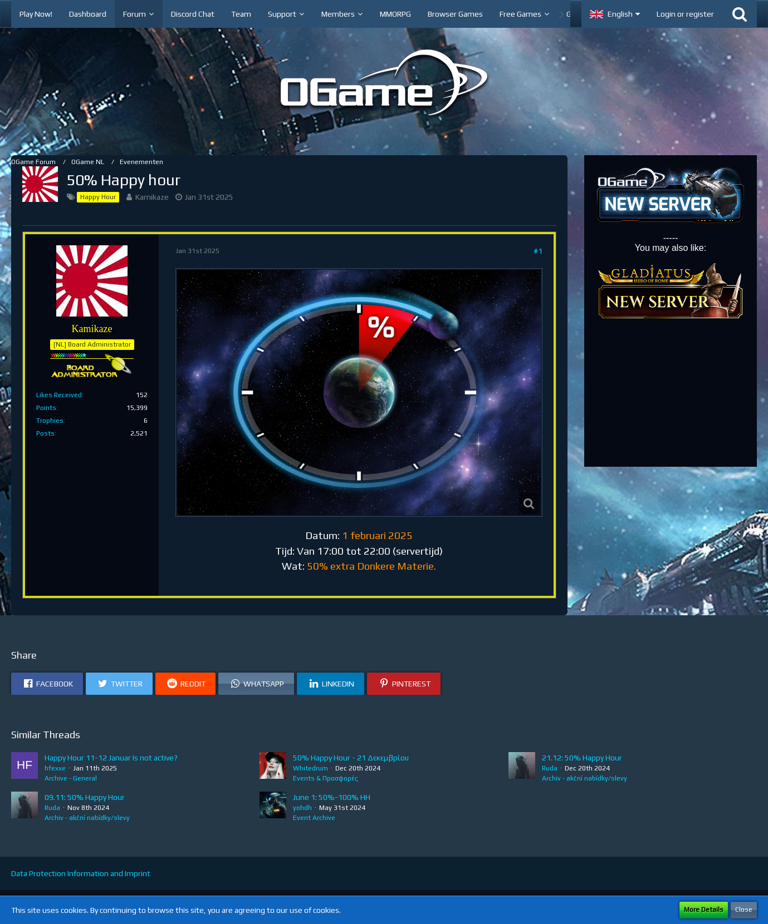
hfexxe (55, 768)
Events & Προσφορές (325, 778)
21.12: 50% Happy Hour (582, 757)
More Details (703, 909)
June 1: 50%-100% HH (331, 797)
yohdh (302, 808)
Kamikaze (152, 196)
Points (46, 408)
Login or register (685, 13)
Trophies (49, 420)
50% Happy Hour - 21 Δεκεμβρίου (351, 757)
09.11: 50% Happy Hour (85, 797)
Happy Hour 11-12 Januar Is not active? (111, 757)
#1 (538, 250)
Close (743, 909)
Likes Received (59, 395)
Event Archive (314, 818)
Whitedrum (310, 768)
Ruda (549, 768)
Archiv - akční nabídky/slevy (584, 778)
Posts (45, 433)
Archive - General (71, 778)
